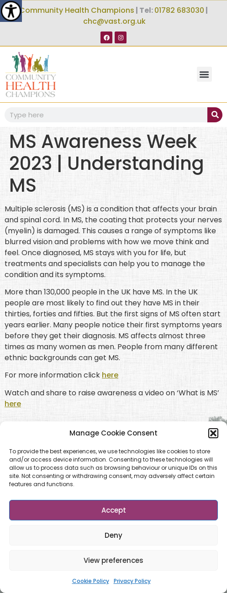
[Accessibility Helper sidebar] (11, 11)
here (110, 375)
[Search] (214, 114)
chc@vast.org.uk (114, 21)
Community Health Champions (76, 10)
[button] (213, 433)
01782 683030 (179, 10)
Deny (113, 535)
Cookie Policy (90, 581)
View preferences (113, 560)
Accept (113, 510)
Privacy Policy (132, 581)
